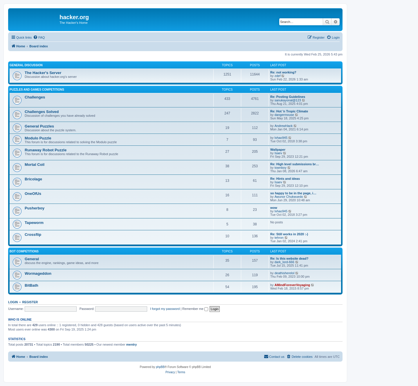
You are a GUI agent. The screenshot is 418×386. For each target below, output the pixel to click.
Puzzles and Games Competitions (37, 89)
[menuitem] (39, 37)
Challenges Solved (42, 111)
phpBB (160, 367)
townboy (281, 167)
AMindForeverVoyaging (292, 285)
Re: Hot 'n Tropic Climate (289, 111)
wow (273, 207)
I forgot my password (165, 308)
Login (13, 302)
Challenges (35, 97)
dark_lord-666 (284, 262)
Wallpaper (277, 149)
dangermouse (284, 114)
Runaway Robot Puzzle (45, 150)
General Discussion (26, 65)
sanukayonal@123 (288, 100)
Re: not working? (283, 72)
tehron (279, 237)
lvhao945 (281, 137)
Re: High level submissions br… (294, 164)
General (32, 259)
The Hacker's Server (43, 73)
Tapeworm (34, 222)
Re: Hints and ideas (285, 178)
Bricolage (33, 179)
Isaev (278, 153)
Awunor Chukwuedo (289, 196)
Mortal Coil (34, 164)
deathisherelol (285, 273)
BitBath (31, 285)
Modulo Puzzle (38, 138)
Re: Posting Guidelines (287, 96)
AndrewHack (284, 126)
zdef (278, 76)
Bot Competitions (24, 251)
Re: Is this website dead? (289, 258)
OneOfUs (33, 193)
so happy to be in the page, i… (293, 193)
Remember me (195, 308)
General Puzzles (39, 126)
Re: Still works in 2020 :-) (289, 234)
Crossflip (33, 234)
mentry (131, 344)
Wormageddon (38, 273)
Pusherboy (34, 208)
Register (30, 302)
